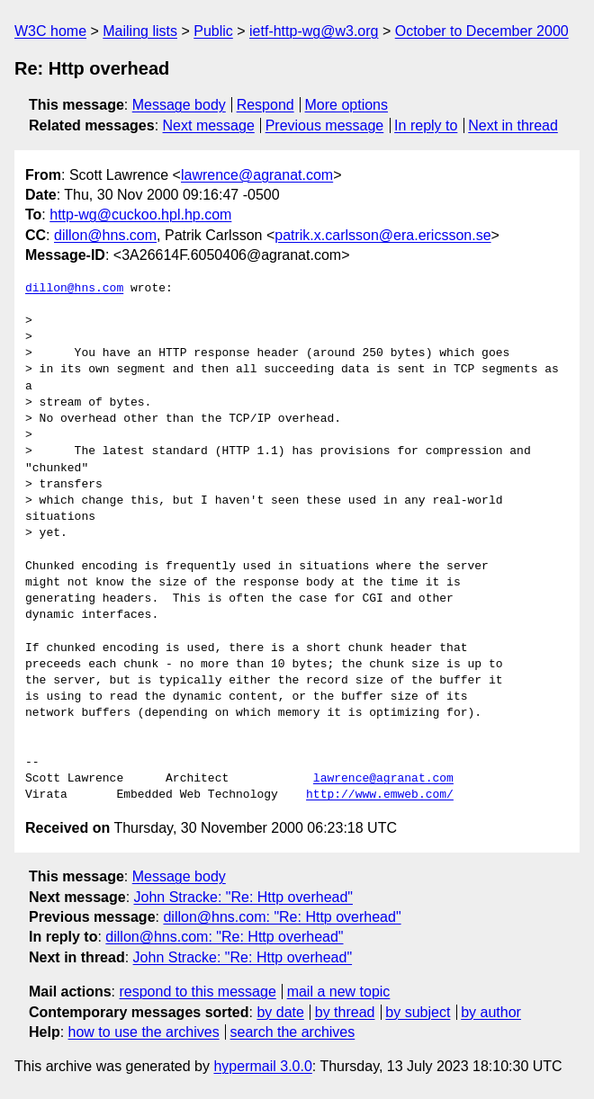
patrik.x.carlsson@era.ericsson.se (382, 235)
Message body (179, 104)
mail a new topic (339, 991)
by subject (417, 1012)
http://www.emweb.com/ (380, 795)
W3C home (50, 31)
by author (491, 1012)
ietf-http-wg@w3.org (313, 31)
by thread (345, 1012)
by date (279, 1012)
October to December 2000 (482, 31)
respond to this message (197, 991)
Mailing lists (140, 31)
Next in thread (513, 125)
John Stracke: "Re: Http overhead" (243, 897)
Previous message (325, 125)
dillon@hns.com (105, 235)
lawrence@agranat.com (257, 175)
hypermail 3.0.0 (262, 1066)
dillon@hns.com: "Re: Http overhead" (281, 917)
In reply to (425, 125)
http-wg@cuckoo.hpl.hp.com (140, 214)
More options (347, 104)
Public (213, 31)
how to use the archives (144, 1032)
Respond (265, 104)
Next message (209, 125)
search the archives (293, 1032)
